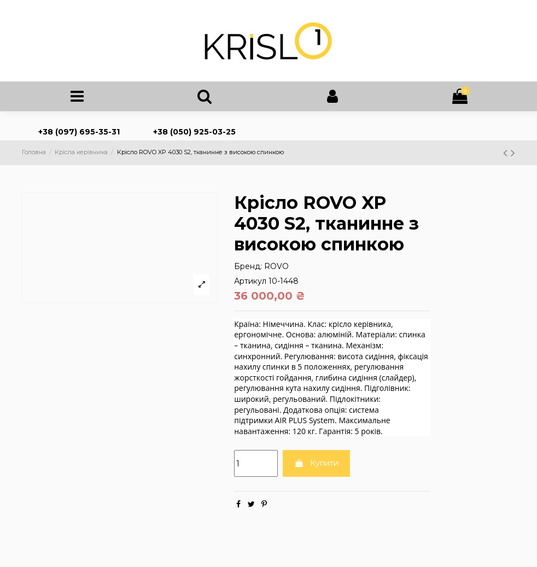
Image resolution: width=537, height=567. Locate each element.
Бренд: (248, 269)
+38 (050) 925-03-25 (194, 135)
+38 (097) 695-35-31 (79, 135)
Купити (316, 466)
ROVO (276, 269)
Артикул (250, 284)
